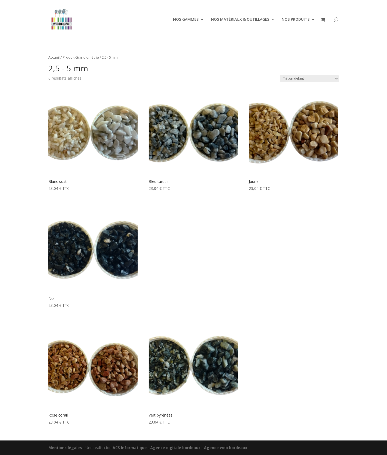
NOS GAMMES (186, 19)
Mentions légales (65, 447)
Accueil (54, 57)
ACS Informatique (130, 447)
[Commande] (309, 78)
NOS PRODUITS (296, 19)
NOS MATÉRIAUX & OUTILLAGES (240, 19)
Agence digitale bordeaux (175, 447)
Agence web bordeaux (225, 447)
